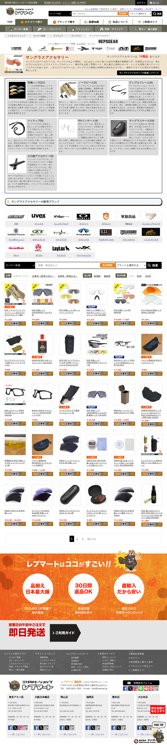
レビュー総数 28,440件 (74, 2)
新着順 (97, 276)
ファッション (80, 29)
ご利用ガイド (137, 670)
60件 (139, 276)
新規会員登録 (137, 654)
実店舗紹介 (139, 9)
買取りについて (109, 657)
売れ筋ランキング (153, 9)
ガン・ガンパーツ (49, 29)
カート (156, 2)
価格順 (107, 276)
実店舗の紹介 (77, 664)
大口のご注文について (112, 667)
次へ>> (91, 538)
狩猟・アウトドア (111, 29)
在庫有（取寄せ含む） (43, 276)
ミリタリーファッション (19, 664)
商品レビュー (46, 670)
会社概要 (75, 658)
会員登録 (94, 9)
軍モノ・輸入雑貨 (145, 29)
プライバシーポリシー (142, 666)
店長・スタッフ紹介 (80, 667)
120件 (148, 276)
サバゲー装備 (18, 29)
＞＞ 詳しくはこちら (16, 734)
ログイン (135, 658)
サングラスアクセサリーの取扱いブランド (139, 73)
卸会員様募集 (108, 664)
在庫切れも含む (21, 276)
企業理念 (75, 661)
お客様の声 (76, 670)
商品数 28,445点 (52, 2)
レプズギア (81, 44)
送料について (126, 9)
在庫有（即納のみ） (68, 276)
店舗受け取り (108, 670)
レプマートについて (78, 654)
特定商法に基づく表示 (142, 662)
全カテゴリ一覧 (47, 667)
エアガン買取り (109, 660)
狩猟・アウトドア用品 (18, 667)
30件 (131, 276)
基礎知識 (44, 657)
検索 (159, 13)
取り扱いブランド (48, 664)
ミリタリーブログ (48, 660)
